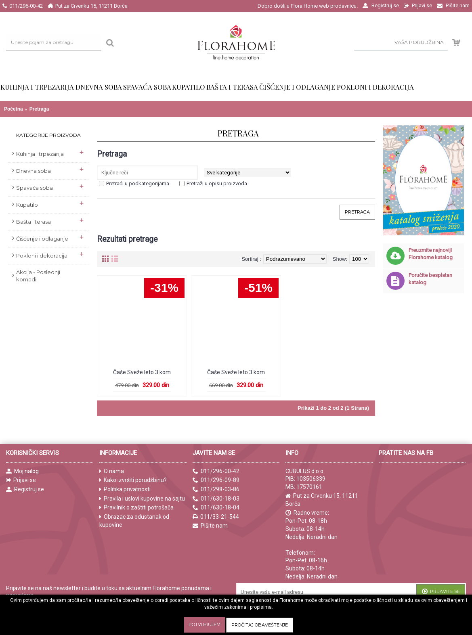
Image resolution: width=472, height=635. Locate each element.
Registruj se (25, 489)
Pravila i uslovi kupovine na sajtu (142, 498)
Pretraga (39, 109)
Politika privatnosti (125, 489)
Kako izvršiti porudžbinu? (133, 480)
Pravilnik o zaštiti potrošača (136, 507)
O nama (111, 471)
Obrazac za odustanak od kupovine (134, 520)
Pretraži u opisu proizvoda (217, 183)
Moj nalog (22, 471)
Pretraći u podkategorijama (137, 183)
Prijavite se (441, 592)
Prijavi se (21, 480)
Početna (13, 109)
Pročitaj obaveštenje (259, 625)
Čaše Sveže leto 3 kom (142, 372)
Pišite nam (210, 525)
